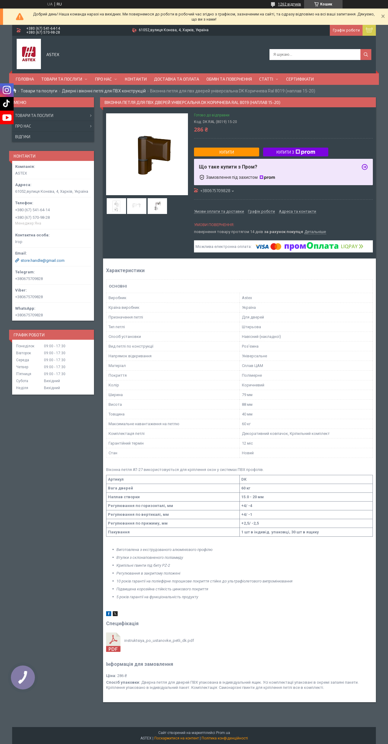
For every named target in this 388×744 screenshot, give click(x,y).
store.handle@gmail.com (43, 260)
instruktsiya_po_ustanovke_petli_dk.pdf (159, 640)
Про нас (103, 79)
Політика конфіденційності (225, 738)
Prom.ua (223, 733)
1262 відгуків (289, 4)
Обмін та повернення (229, 79)
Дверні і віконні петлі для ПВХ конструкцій (104, 90)
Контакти (136, 79)
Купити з (295, 152)
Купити (226, 152)
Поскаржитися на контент (176, 738)
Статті (266, 79)
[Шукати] (365, 54)
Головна (25, 79)
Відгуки (22, 136)
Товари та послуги (61, 79)
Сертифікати (300, 79)
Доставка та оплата (176, 79)
